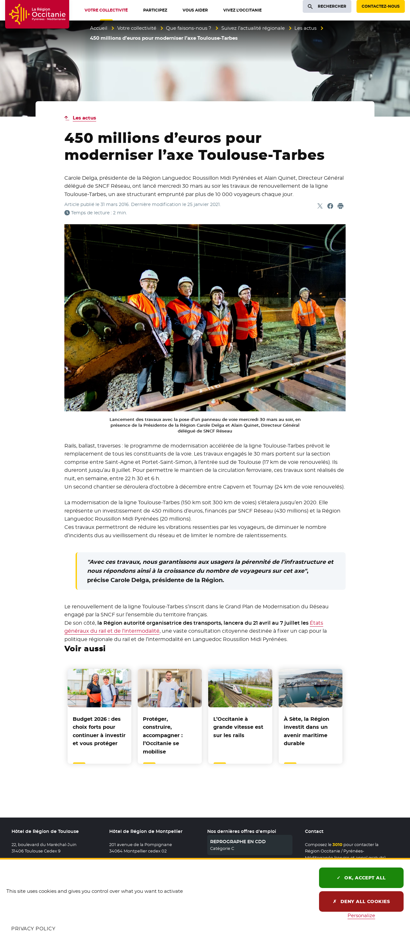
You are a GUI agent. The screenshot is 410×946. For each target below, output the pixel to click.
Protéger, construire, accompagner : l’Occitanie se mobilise (163, 735)
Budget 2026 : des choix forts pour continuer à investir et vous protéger (99, 731)
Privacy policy (33, 928)
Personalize (361, 915)
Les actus (305, 28)
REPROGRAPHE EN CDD (238, 841)
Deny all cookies (361, 901)
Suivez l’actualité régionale (253, 28)
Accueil (98, 28)
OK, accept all (361, 878)
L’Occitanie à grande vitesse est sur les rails (238, 727)
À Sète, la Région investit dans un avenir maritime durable (306, 731)
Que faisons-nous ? (188, 28)
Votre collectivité (136, 28)
